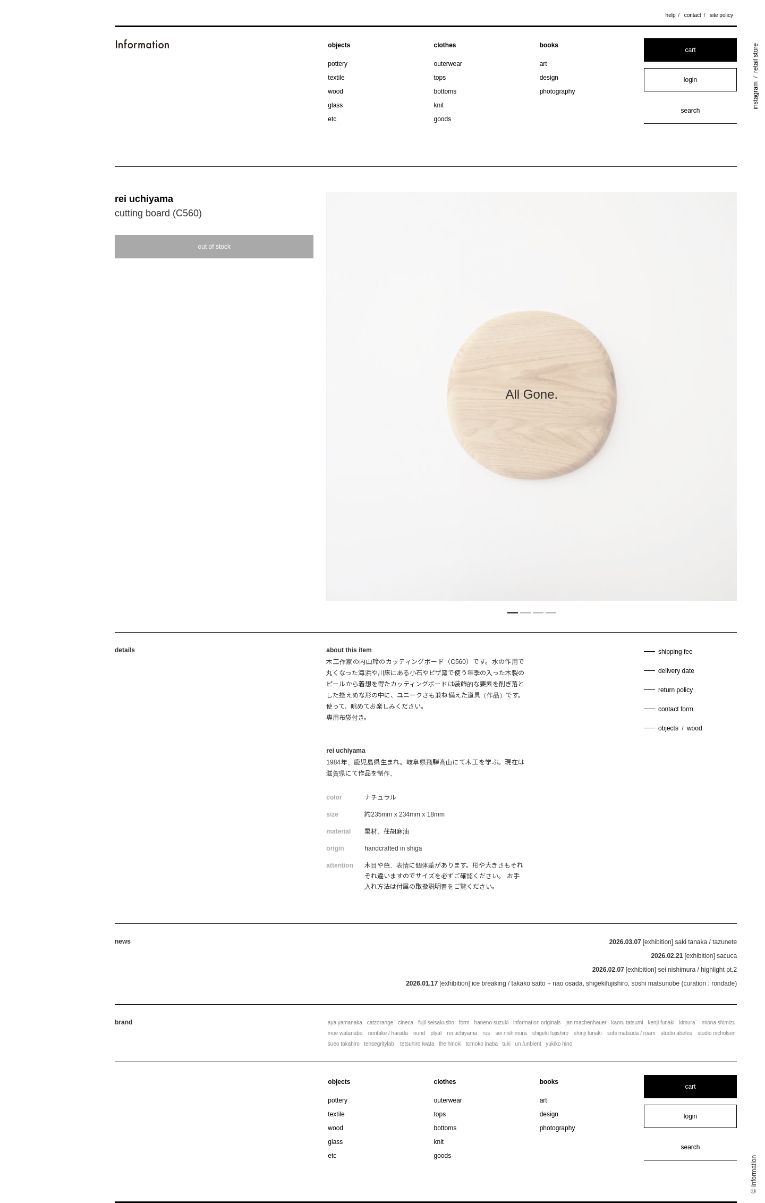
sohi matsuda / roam (631, 1033)
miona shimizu (719, 1022)
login (690, 79)
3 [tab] (538, 612)
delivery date (676, 671)
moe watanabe (345, 1033)
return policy (675, 690)
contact (692, 15)
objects (339, 45)
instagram (755, 95)
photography (557, 91)
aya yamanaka (345, 1022)
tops (440, 77)
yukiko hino (559, 1044)
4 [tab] (551, 612)
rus (486, 1033)
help (671, 15)
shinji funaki (587, 1033)
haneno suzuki (491, 1022)
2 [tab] (525, 612)
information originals (537, 1022)
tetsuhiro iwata (417, 1044)
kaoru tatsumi (627, 1022)
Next (675, 398)
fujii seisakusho (436, 1022)
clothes (445, 45)
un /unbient (528, 1044)
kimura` (687, 1022)
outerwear (448, 64)
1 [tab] (512, 612)
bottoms (445, 91)
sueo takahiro (344, 1044)
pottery (337, 64)
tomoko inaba (482, 1044)
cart (690, 50)
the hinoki (450, 1044)
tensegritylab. (379, 1044)
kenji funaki (661, 1022)
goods (443, 119)
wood (335, 91)
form (464, 1022)
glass (335, 105)
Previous (387, 398)
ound (419, 1033)
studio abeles (676, 1033)
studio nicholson (717, 1033)
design (549, 77)
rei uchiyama (144, 199)
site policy (721, 15)
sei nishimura (511, 1033)
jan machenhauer (585, 1022)
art (543, 64)
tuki (506, 1044)
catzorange (380, 1022)
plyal (436, 1033)
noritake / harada (388, 1033)
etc (332, 119)
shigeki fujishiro (550, 1033)
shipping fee (675, 651)
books (549, 45)
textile (336, 77)
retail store (755, 58)
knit (439, 105)
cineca (405, 1022)
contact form (675, 709)
